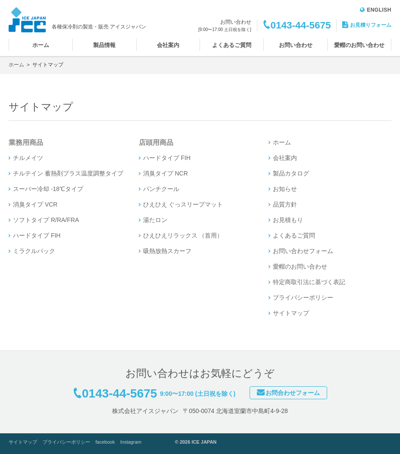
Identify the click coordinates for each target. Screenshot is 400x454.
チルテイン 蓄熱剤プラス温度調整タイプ (68, 173)
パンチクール (161, 188)
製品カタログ (291, 173)
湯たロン (155, 219)
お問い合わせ (295, 45)
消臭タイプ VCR (35, 204)
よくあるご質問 (231, 45)
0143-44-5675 (300, 25)
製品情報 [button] (104, 45)
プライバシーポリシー (303, 297)
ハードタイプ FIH (36, 235)
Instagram (130, 442)
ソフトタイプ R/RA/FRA (46, 219)
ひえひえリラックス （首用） (183, 235)
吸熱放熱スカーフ (167, 250)
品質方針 (285, 204)
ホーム (40, 45)
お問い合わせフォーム (303, 250)
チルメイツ (28, 157)
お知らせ (285, 188)
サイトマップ (291, 313)
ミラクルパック (34, 250)
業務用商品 (26, 142)
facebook (105, 442)
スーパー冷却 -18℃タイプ (48, 188)
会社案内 (168, 45)
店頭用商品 (156, 142)
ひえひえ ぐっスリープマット (183, 204)
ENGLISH (375, 10)
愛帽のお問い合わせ (359, 45)
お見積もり (288, 219)
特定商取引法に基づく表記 (309, 282)
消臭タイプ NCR (165, 173)
